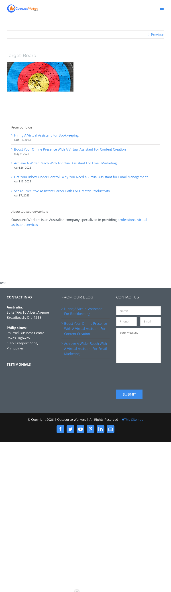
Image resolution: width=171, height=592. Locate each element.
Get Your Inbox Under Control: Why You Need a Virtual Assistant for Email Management (81, 177)
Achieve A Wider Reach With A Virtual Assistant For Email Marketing (65, 163)
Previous (157, 34)
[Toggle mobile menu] (162, 9)
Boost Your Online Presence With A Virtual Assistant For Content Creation (70, 149)
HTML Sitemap (132, 419)
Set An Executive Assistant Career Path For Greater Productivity (62, 191)
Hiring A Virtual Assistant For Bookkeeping (46, 135)
